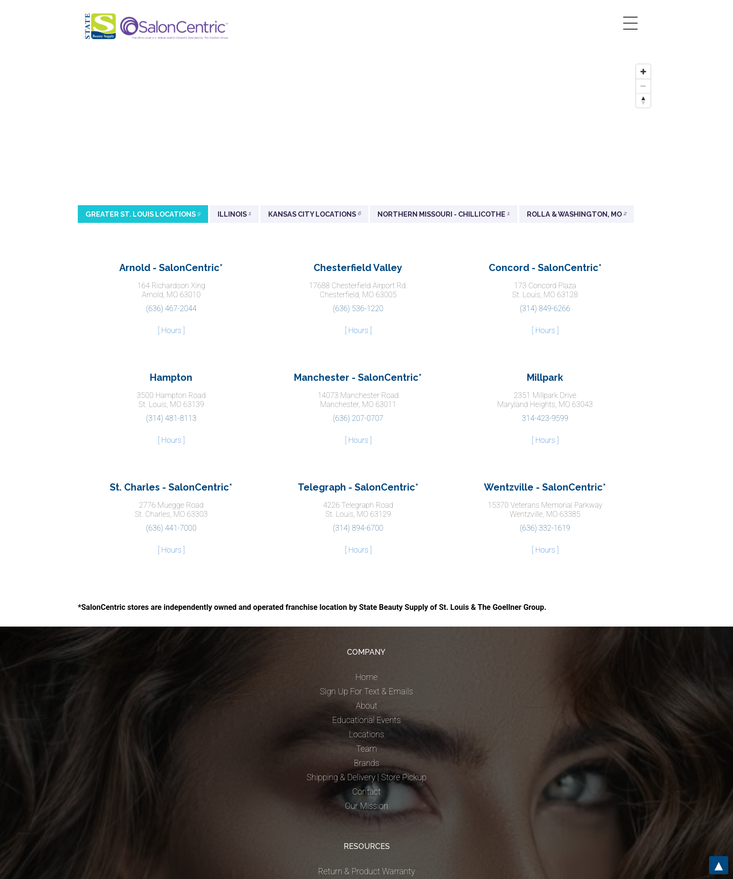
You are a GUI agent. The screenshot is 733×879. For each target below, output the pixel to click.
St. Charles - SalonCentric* (171, 487)
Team (366, 748)
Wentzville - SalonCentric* (545, 487)
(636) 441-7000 (171, 528)
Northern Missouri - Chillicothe (443, 214)
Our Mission (366, 806)
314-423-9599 (545, 418)
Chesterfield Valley (358, 267)
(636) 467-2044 (171, 308)
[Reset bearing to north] (643, 100)
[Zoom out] (643, 86)
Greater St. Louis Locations (142, 214)
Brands (366, 763)
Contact (366, 791)
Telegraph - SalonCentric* (358, 487)
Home (367, 677)
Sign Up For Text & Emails (366, 691)
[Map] (366, 131)
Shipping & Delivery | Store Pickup (366, 777)
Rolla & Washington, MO (576, 214)
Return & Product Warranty (366, 871)
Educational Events (366, 720)
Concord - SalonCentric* (545, 267)
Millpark (545, 377)
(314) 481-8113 (171, 418)
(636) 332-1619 (545, 528)
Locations (366, 734)
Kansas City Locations (314, 214)
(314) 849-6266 (545, 308)
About (366, 706)
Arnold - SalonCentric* (171, 267)
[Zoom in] (643, 71)
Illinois (234, 214)
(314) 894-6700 (358, 528)
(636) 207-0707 (358, 418)
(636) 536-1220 (358, 308)
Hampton (171, 377)
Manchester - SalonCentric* (358, 377)
